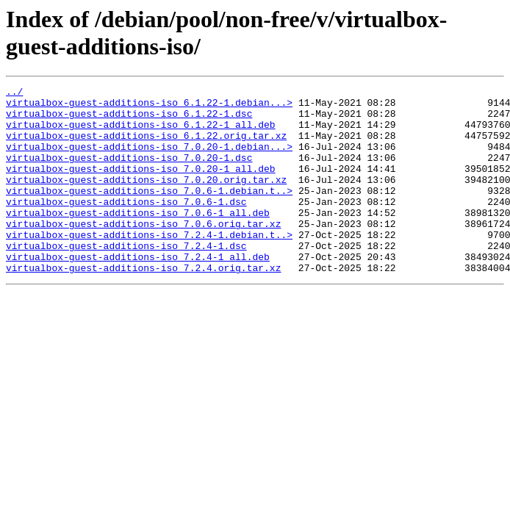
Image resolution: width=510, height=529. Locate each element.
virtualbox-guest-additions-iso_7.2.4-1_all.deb (138, 291)
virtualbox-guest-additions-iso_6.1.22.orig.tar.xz (146, 146)
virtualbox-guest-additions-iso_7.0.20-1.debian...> (149, 159)
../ (14, 93)
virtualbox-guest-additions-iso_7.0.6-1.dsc (126, 225)
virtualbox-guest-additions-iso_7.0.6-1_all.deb (138, 238)
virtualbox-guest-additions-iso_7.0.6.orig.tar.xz (143, 252)
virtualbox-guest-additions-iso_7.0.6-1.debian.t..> (149, 212)
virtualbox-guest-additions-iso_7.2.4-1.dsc (126, 278)
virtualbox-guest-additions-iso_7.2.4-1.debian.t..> (149, 265)
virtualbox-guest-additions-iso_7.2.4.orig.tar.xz (143, 305)
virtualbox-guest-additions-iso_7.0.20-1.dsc (129, 172)
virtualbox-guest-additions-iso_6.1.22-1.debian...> (149, 106)
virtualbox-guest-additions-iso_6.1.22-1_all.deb (141, 133)
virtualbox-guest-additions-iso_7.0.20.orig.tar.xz (146, 199)
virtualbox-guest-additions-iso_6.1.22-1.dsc (129, 119)
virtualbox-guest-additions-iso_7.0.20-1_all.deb (141, 185)
